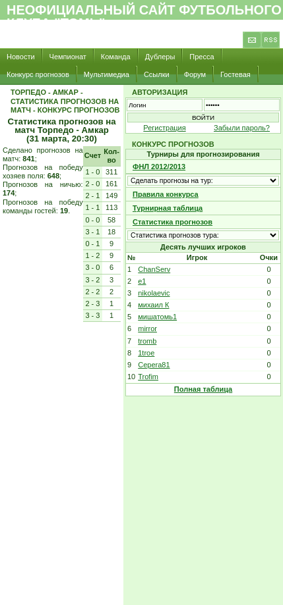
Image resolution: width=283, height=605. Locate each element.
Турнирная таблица (168, 208)
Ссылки (157, 74)
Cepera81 (154, 365)
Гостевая (235, 74)
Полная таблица (203, 389)
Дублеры (160, 57)
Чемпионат (67, 57)
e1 (142, 281)
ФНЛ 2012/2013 (159, 167)
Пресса (201, 57)
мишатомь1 (157, 317)
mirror (147, 328)
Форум (195, 74)
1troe (146, 353)
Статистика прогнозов (172, 222)
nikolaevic (154, 293)
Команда (116, 57)
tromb (147, 341)
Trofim (148, 377)
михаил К (153, 305)
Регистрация (164, 128)
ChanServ (154, 269)
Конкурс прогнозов (38, 74)
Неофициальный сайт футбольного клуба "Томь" (144, 16)
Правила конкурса (166, 194)
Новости (21, 57)
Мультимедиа (106, 74)
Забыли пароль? (242, 128)
